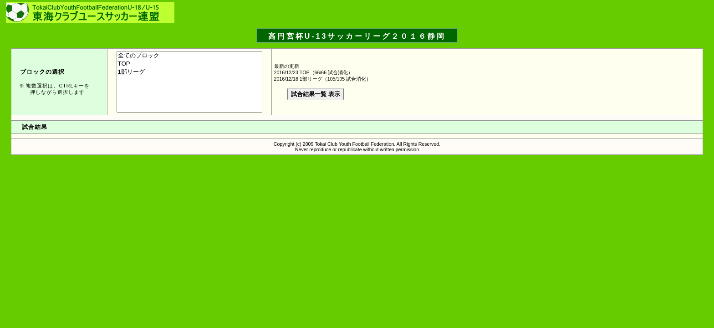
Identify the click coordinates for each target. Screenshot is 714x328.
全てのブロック (189, 55)
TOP (189, 64)
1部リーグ (189, 72)
